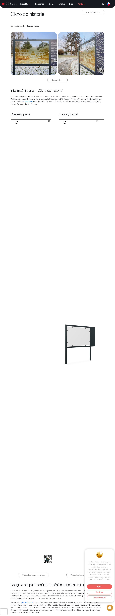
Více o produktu (93, 12)
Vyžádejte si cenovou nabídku (33, 575)
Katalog (61, 4)
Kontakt (81, 4)
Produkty (25, 4)
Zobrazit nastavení (99, 597)
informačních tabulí (28, 602)
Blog (71, 4)
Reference (39, 4)
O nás (50, 4)
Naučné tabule (19, 26)
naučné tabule (27, 101)
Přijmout (99, 586)
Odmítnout (99, 592)
